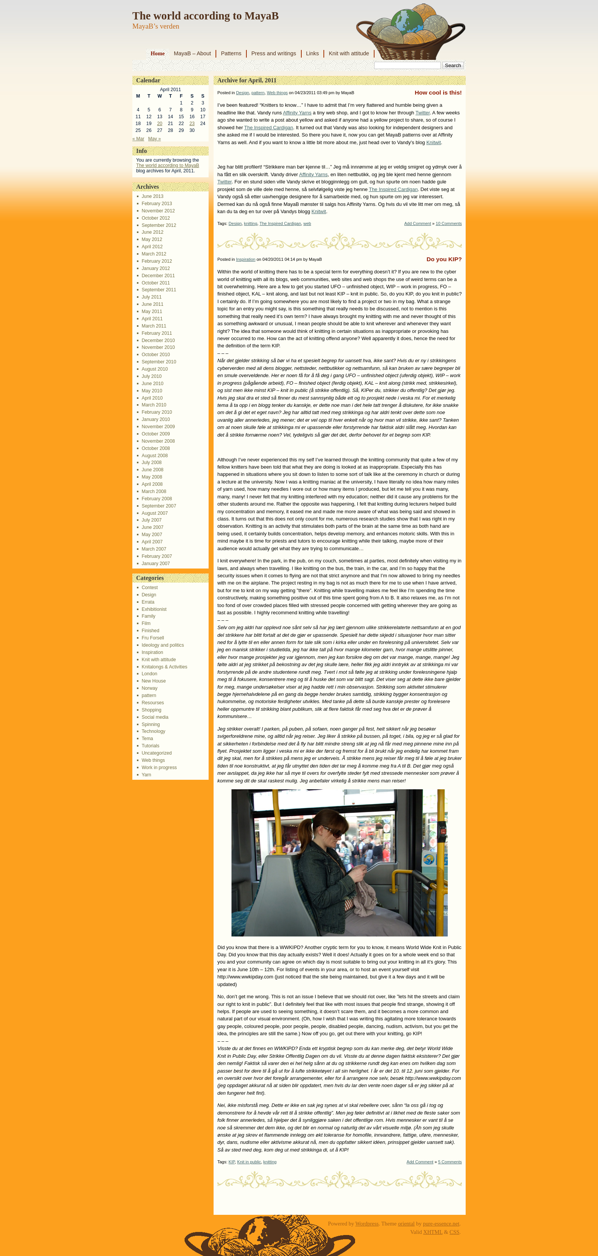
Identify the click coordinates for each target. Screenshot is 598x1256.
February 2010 (156, 412)
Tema (147, 738)
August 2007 (154, 513)
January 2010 (155, 419)
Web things (153, 760)
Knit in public (249, 1162)
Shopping (151, 710)
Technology (153, 731)
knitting (250, 223)
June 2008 (152, 469)
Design (148, 594)
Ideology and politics (162, 645)
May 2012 (151, 239)
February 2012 (156, 261)
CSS (455, 1232)
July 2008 (151, 462)
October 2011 (155, 283)
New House (153, 681)
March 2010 (153, 405)
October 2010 (155, 354)
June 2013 (152, 196)
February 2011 (156, 333)
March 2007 (153, 549)
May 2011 (151, 311)
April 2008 (151, 484)
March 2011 (153, 326)
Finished (150, 630)
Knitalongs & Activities (164, 667)
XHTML (433, 1232)
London (149, 673)
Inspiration (152, 652)
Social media (154, 717)
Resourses (152, 702)
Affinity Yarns (297, 113)
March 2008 (153, 491)
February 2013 (156, 203)
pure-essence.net (441, 1224)
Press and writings (273, 53)
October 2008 (155, 448)
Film (145, 623)
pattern (148, 695)
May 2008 (151, 477)
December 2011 (158, 275)
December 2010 (158, 340)
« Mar (138, 138)
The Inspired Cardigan (268, 127)
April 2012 (151, 246)
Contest (149, 587)
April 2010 (151, 398)
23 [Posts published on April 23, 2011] (192, 123)
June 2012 (152, 232)
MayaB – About (192, 53)
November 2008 (158, 441)
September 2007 (158, 506)
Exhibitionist (153, 609)
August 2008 (154, 455)
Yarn (146, 774)
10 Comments (449, 223)
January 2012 (155, 268)
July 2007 (151, 520)
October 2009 (155, 434)
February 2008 (156, 498)
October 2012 (155, 218)
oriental (406, 1224)
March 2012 (153, 254)
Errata (147, 602)
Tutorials (150, 745)
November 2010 (158, 347)
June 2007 (152, 527)
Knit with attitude (349, 53)
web (307, 223)
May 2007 (151, 534)
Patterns (231, 53)
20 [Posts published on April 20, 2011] (159, 123)
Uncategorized (156, 753)
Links (312, 53)
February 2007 (156, 556)
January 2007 (155, 563)
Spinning (150, 724)
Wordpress (367, 1224)
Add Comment (417, 223)
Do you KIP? (444, 259)
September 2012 (158, 225)
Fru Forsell (152, 638)
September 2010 (158, 362)
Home (158, 53)
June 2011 (152, 304)
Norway (149, 688)
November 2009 (158, 426)
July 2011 (151, 297)
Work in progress (159, 767)
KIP (231, 1162)
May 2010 (151, 391)
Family (148, 616)
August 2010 (154, 369)
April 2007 (151, 541)
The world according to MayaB (205, 16)
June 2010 (152, 383)
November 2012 (158, 211)
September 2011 (158, 289)
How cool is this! (438, 92)
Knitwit (433, 142)
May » (154, 138)
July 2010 (151, 376)
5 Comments (450, 1162)
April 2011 (151, 318)
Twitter (422, 113)
